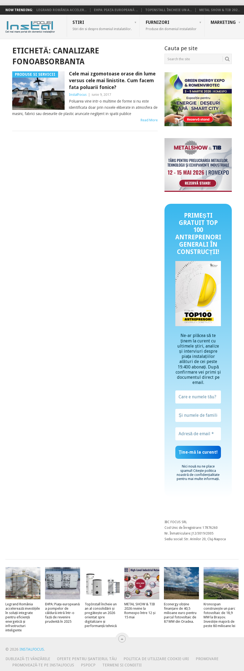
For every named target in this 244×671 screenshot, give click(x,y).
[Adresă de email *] (198, 433)
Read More (149, 120)
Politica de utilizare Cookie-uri (156, 659)
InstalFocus (42, 25)
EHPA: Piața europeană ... (116, 10)
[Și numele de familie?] (198, 415)
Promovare (207, 659)
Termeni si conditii (122, 665)
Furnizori (171, 25)
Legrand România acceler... (61, 10)
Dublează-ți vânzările (27, 659)
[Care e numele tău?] (198, 396)
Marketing (223, 22)
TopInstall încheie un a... (168, 10)
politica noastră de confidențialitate (198, 473)
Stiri (102, 25)
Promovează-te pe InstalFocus (43, 665)
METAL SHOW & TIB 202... (219, 10)
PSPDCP (88, 665)
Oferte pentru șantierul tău (87, 659)
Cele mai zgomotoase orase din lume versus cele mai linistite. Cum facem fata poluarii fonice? (112, 80)
